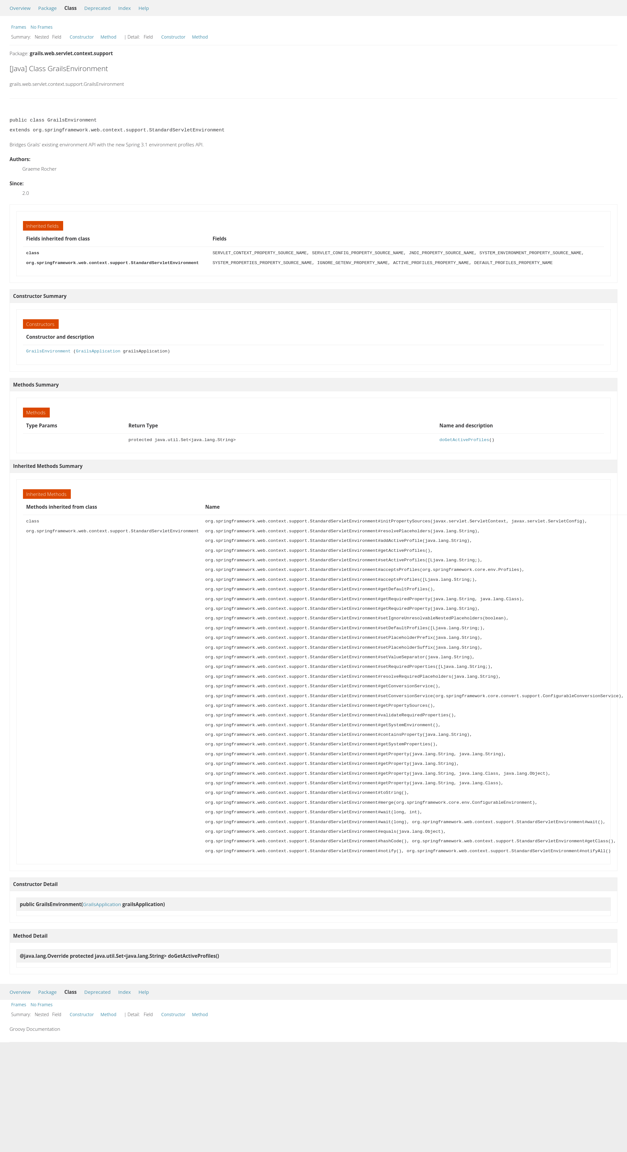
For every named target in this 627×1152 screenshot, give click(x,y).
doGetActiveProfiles (464, 440)
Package (47, 8)
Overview (20, 8)
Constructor (82, 37)
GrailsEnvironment (48, 351)
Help (143, 8)
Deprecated (97, 8)
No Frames (42, 27)
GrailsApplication (98, 351)
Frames (18, 27)
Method (108, 37)
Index (124, 8)
